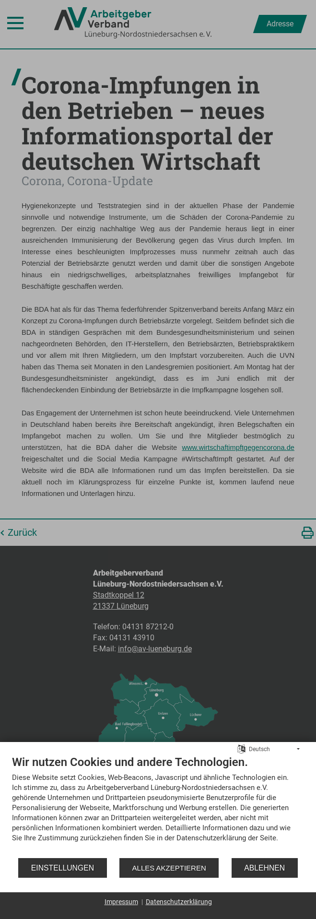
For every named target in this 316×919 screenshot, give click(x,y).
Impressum (121, 902)
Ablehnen (264, 868)
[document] (158, 806)
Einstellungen (62, 868)
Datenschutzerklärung (179, 902)
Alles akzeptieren (169, 868)
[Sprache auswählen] (241, 748)
